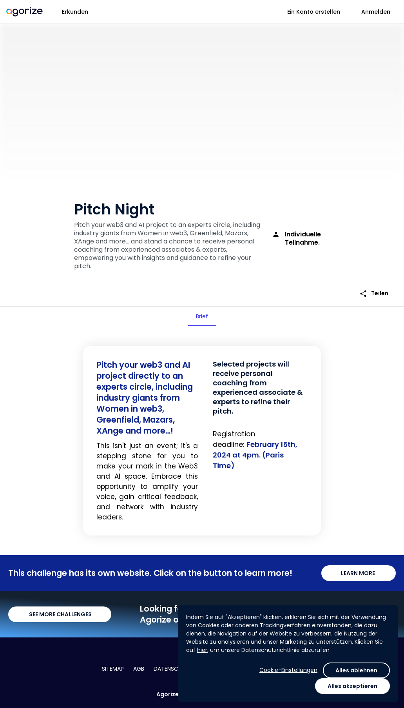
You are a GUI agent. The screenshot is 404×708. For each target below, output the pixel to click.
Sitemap (113, 669)
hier (202, 650)
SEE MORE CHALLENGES (60, 614)
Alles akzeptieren (352, 686)
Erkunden (75, 12)
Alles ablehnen (356, 670)
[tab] (202, 316)
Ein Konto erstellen (313, 12)
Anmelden (375, 12)
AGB (138, 669)
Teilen (373, 293)
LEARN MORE (358, 573)
